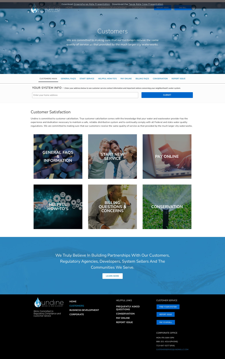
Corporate (76, 312)
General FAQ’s (68, 76)
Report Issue (178, 76)
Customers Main (48, 76)
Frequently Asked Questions (128, 306)
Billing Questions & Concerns (112, 204)
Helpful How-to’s (107, 76)
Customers (76, 303)
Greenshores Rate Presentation (92, 4)
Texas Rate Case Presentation (146, 4)
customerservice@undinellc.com (172, 347)
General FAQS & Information (57, 154)
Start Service (87, 76)
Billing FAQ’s (142, 76)
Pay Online (126, 76)
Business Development (84, 308)
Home (72, 299)
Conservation (160, 76)
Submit (167, 92)
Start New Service (112, 154)
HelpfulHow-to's (57, 204)
